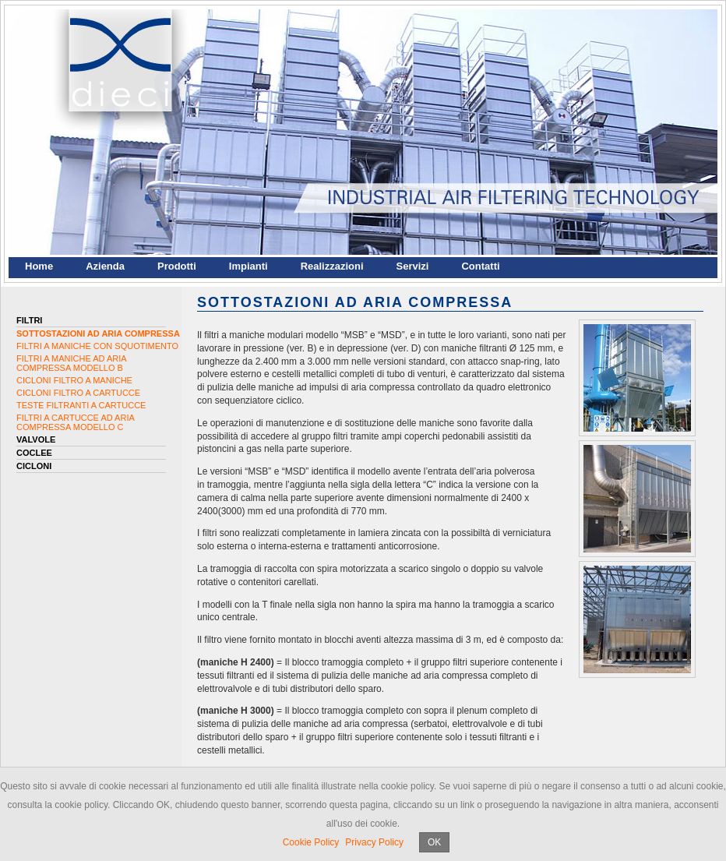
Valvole (35, 439)
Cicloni (33, 466)
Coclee (34, 452)
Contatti (480, 266)
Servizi (412, 266)
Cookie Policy (311, 842)
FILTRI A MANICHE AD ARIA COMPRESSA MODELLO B (71, 363)
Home (39, 266)
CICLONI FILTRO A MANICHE (74, 380)
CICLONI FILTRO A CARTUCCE (78, 392)
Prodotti (176, 266)
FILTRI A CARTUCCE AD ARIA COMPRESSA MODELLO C (75, 422)
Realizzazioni (332, 266)
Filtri (29, 320)
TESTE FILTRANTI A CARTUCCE (81, 405)
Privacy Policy (374, 842)
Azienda (105, 266)
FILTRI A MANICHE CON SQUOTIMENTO (97, 346)
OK (434, 842)
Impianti (248, 266)
